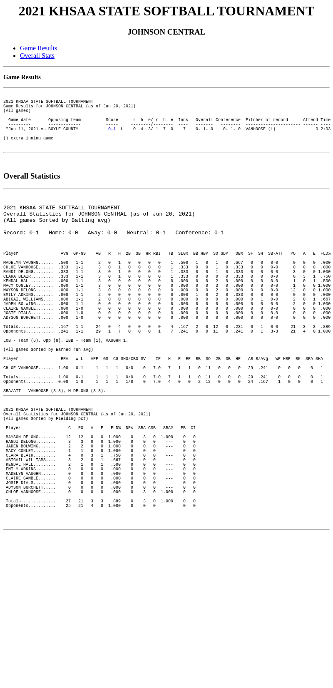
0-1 (112, 140)
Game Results (38, 48)
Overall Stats (37, 55)
